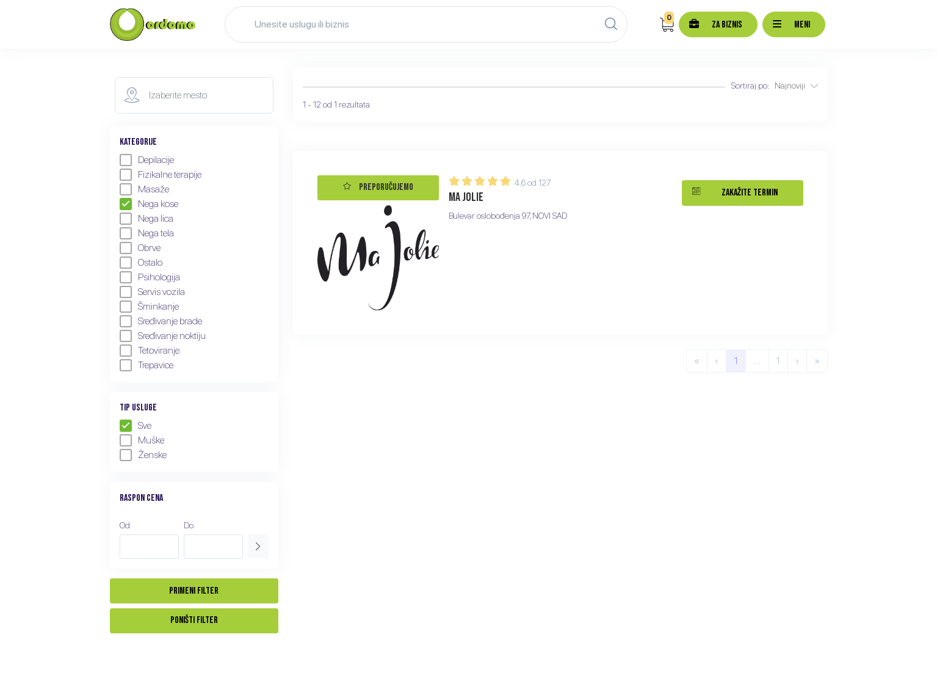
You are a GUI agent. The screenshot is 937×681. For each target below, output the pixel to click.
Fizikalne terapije (160, 175)
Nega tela (147, 233)
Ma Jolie (466, 197)
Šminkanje (149, 306)
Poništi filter (194, 620)
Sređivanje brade (161, 321)
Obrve (140, 248)
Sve (135, 426)
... (757, 360)
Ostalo (141, 263)
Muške (142, 440)
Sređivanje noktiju (163, 336)
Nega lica (146, 219)
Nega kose (149, 204)
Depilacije (147, 160)
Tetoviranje (149, 350)
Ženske (143, 455)
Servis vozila (152, 292)
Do (189, 525)
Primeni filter (194, 591)
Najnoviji (796, 85)
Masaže (144, 189)
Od (125, 525)
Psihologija (150, 277)
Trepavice (146, 365)
